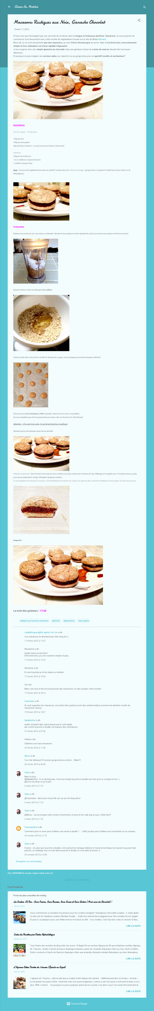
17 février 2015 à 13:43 (35, 676)
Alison (27, 756)
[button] (139, 21)
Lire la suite (133, 926)
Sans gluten (83, 621)
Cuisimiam (29, 701)
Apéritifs (56, 621)
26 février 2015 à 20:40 (35, 764)
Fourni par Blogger (77, 1003)
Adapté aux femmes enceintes (34, 621)
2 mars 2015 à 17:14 (34, 786)
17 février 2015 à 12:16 (35, 660)
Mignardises (69, 621)
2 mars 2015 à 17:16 (34, 819)
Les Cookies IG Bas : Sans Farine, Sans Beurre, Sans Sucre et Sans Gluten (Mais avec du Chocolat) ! (62, 902)
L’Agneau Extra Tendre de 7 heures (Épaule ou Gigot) (39, 967)
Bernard (102, 39)
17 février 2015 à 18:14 (35, 693)
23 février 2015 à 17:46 (35, 747)
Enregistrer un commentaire (29, 861)
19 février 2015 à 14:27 (35, 712)
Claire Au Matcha (26, 6)
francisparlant (31, 827)
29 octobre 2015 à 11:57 (36, 835)
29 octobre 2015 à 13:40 (36, 854)
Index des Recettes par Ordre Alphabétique (34, 934)
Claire (27, 772)
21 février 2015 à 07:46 (35, 731)
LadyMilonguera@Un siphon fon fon (41, 632)
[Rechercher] (144, 7)
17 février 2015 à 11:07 (35, 641)
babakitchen (30, 720)
